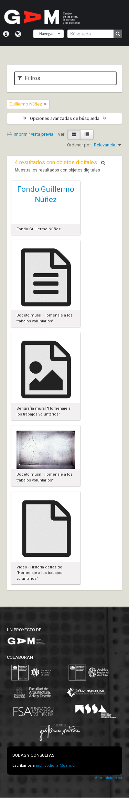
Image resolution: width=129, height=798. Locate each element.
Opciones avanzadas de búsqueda (64, 118)
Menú (6, 34)
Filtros (29, 78)
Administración (108, 778)
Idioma (18, 34)
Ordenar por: (79, 144)
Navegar (46, 33)
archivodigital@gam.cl (55, 765)
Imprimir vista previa (30, 134)
